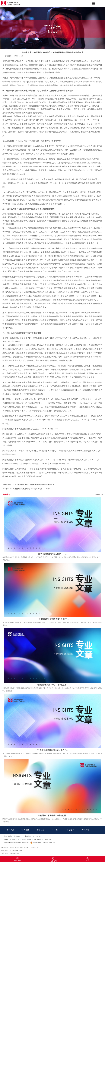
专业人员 (40, 830)
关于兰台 (10, 830)
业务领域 (25, 830)
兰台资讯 (55, 830)
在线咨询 (85, 830)
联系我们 (70, 830)
